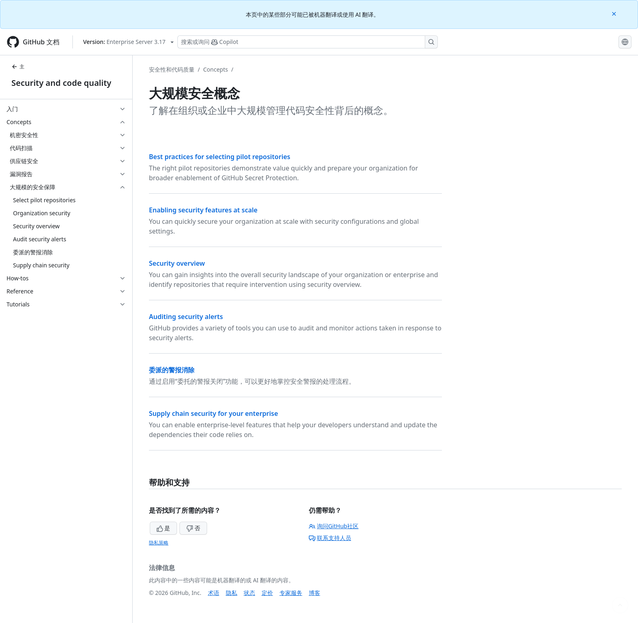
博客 (314, 593)
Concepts (215, 69)
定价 (267, 593)
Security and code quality (61, 82)
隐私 (231, 593)
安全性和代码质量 (171, 69)
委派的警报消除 (171, 369)
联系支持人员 (330, 538)
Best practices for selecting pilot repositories (219, 156)
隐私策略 (158, 542)
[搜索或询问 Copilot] (307, 41)
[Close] (614, 13)
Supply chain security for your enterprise (213, 413)
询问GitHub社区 (334, 526)
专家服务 (291, 593)
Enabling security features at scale (203, 209)
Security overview (177, 263)
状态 (249, 593)
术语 (213, 593)
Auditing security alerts (186, 316)
